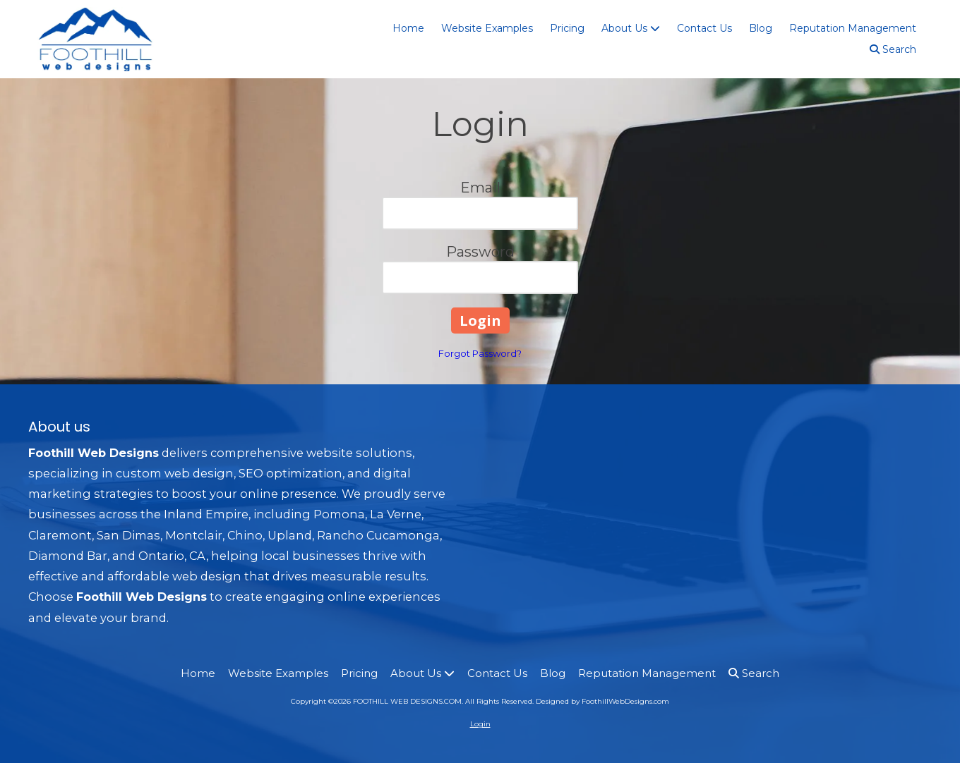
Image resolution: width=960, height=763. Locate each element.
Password (480, 251)
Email (480, 187)
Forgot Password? (480, 353)
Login (480, 723)
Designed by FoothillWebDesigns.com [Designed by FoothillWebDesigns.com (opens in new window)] (602, 701)
